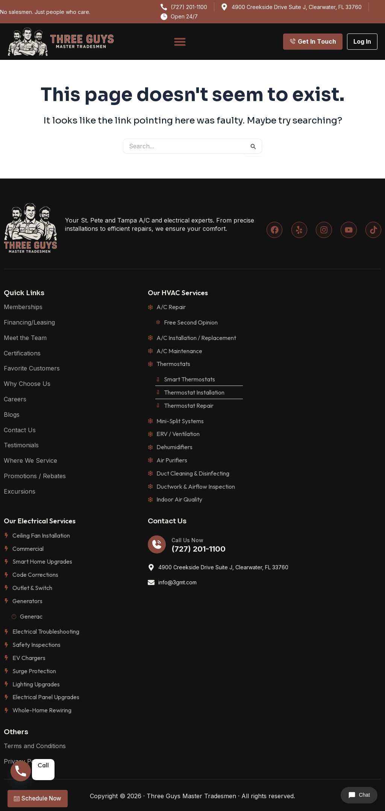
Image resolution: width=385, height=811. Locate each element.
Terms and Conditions (35, 746)
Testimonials (21, 445)
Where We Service (30, 460)
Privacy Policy (24, 761)
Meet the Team (25, 337)
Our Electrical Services (40, 521)
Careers (15, 399)
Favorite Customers (32, 368)
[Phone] (21, 772)
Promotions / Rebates (35, 476)
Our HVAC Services (178, 292)
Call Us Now (187, 540)
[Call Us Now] (157, 544)
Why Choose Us (27, 383)
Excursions (19, 491)
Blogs (12, 414)
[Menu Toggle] (180, 41)
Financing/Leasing (29, 322)
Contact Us (20, 430)
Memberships (23, 307)
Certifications (22, 353)
